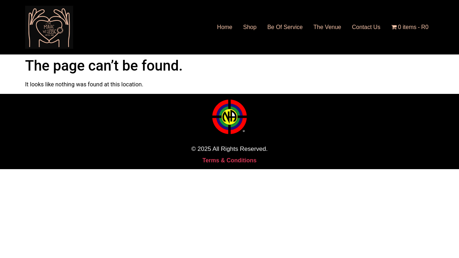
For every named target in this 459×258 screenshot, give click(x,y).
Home (224, 27)
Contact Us (366, 27)
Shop (249, 27)
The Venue (327, 27)
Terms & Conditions (230, 160)
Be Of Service (285, 27)
